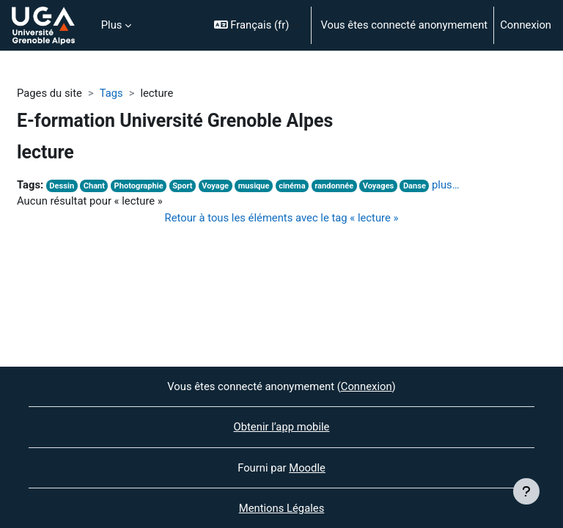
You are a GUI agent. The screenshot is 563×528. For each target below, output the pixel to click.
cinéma (292, 186)
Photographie (138, 186)
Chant (94, 186)
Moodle (307, 467)
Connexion (525, 25)
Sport (182, 186)
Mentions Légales (282, 508)
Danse (414, 186)
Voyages (378, 186)
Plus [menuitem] (111, 25)
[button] (257, 25)
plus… (446, 184)
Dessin (61, 186)
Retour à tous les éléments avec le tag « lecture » (282, 217)
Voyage (215, 186)
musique (254, 186)
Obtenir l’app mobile (282, 426)
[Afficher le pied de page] (526, 491)
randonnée (333, 186)
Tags (111, 93)
